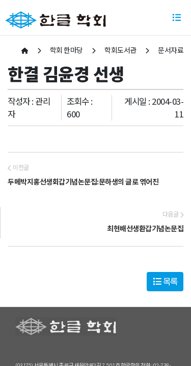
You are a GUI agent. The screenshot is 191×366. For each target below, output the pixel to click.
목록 (165, 281)
